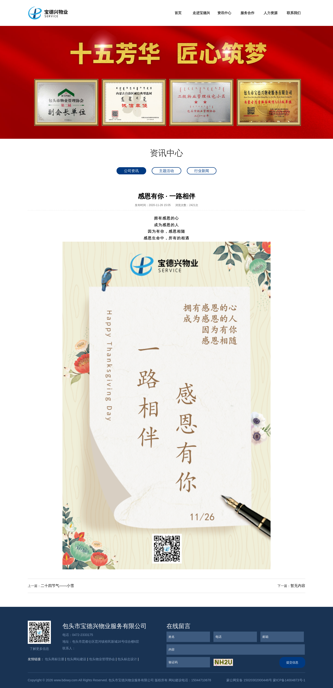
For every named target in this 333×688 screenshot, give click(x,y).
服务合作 (247, 13)
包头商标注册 (54, 659)
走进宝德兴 (201, 13)
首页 (178, 13)
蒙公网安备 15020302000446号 (248, 680)
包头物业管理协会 (102, 659)
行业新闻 (201, 171)
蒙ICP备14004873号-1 (289, 680)
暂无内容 (297, 586)
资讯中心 (224, 13)
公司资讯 (131, 171)
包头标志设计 (127, 659)
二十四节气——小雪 (57, 586)
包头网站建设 (76, 659)
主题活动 (166, 171)
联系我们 (294, 13)
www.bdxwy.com (65, 680)
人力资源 (271, 13)
